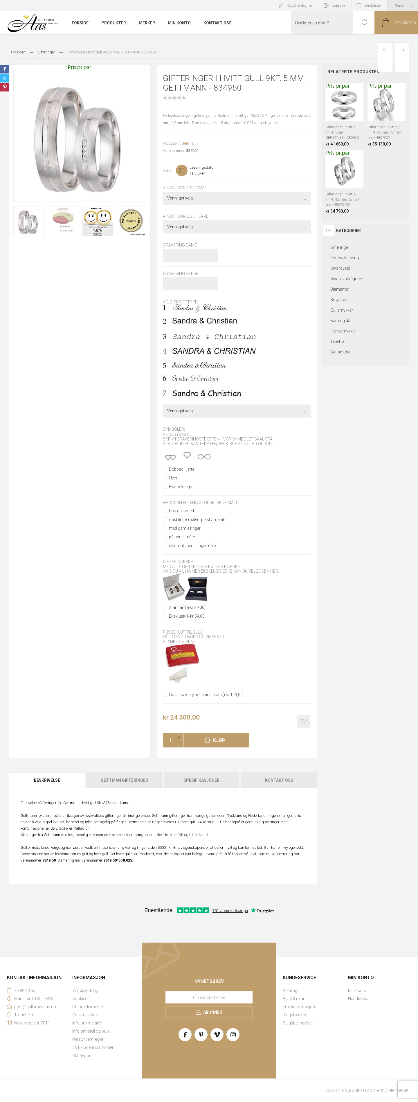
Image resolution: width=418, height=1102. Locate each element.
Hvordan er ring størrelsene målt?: (201, 502)
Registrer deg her (299, 5)
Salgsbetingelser (298, 1023)
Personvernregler (88, 1039)
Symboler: (174, 429)
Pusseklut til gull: (183, 632)
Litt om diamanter (88, 1006)
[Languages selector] (403, 5)
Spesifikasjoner (201, 780)
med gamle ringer (185, 528)
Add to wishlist (303, 721)
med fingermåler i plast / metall (197, 519)
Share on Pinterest (4, 87)
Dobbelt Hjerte (181, 469)
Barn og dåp (341, 320)
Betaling (290, 990)
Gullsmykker (341, 310)
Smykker (338, 299)
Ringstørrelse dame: (185, 188)
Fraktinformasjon (299, 1006)
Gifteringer (339, 247)
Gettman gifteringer (124, 780)
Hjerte (174, 478)
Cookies (79, 998)
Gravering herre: (181, 273)
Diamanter (339, 289)
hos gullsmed (181, 510)
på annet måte (182, 537)
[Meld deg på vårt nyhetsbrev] (209, 997)
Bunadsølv (340, 352)
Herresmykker (343, 331)
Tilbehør (337, 341)
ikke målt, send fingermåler (193, 545)
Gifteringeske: (178, 562)
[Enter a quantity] (168, 740)
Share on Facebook (4, 69)
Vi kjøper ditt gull (86, 990)
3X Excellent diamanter (92, 1047)
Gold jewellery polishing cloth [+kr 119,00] (206, 694)
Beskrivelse (47, 780)
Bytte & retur (294, 998)
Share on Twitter (4, 78)
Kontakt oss (279, 780)
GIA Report (82, 1055)
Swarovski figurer (346, 278)
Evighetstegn (180, 486)
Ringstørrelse (295, 1015)
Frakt (167, 170)
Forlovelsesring (344, 258)
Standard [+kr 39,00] (187, 607)
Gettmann (189, 143)
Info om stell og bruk (91, 1031)
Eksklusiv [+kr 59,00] (187, 616)
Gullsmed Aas (85, 1015)
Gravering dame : (181, 245)
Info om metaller (87, 1023)
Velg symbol (176, 434)
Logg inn (338, 5)
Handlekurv (358, 998)
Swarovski (340, 268)
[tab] (47, 780)
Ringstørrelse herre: (186, 216)
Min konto (357, 990)
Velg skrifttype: (180, 302)
